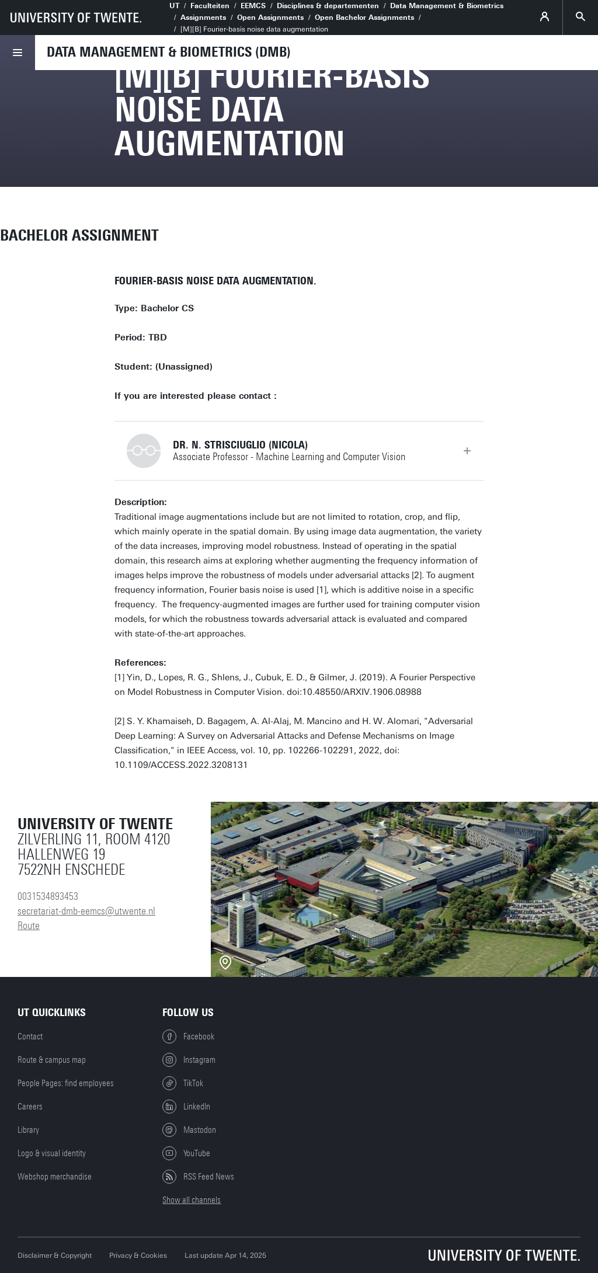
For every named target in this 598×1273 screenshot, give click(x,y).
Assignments (203, 17)
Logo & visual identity (52, 1153)
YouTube (186, 1153)
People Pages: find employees (66, 1083)
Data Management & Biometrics (446, 6)
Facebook (188, 1036)
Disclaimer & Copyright (55, 1255)
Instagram (188, 1060)
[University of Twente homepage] (76, 17)
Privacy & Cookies (138, 1255)
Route (29, 925)
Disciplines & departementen (328, 6)
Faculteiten (210, 6)
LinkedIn (186, 1107)
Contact (30, 1036)
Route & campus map (52, 1060)
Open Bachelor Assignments (364, 17)
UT (174, 6)
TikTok (182, 1083)
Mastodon (189, 1130)
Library (28, 1130)
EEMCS (253, 6)
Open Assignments (270, 17)
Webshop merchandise (55, 1176)
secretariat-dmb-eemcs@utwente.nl (86, 911)
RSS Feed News (198, 1177)
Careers (30, 1106)
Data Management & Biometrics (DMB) (169, 52)
